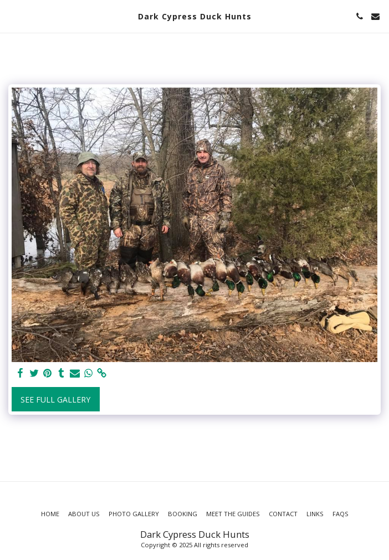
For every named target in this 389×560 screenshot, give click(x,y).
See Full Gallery (55, 399)
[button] (12, 15)
